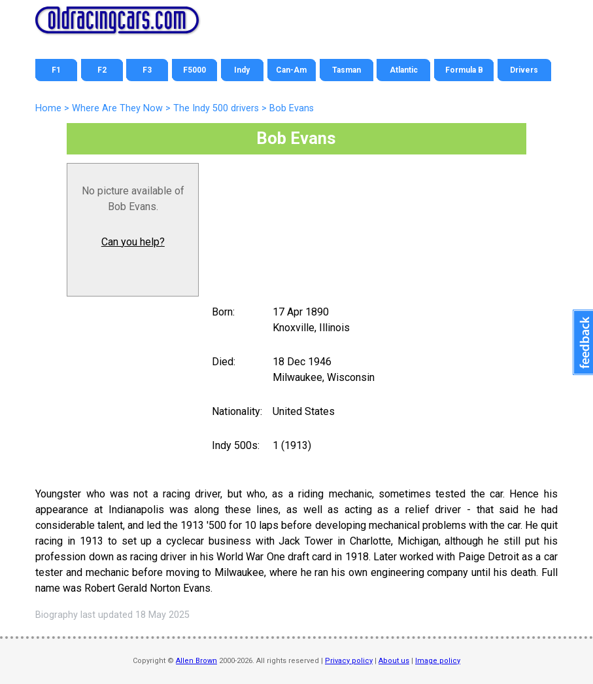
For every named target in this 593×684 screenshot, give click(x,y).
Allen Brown (196, 661)
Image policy (437, 661)
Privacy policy (349, 661)
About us (394, 661)
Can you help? (133, 242)
